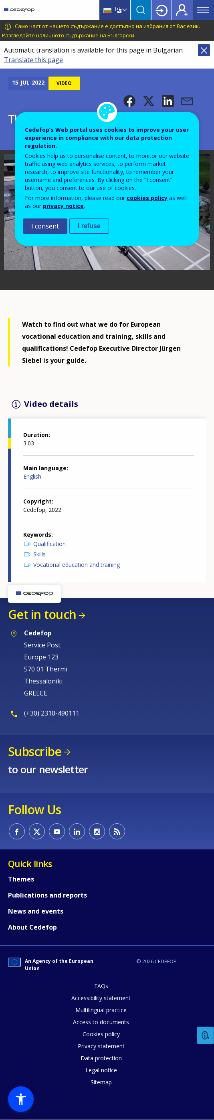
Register (182, 10)
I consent (45, 226)
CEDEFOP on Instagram (97, 831)
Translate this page (33, 59)
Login (161, 10)
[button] (129, 101)
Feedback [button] (205, 1035)
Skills (39, 554)
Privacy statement (101, 1046)
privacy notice (63, 206)
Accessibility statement (101, 998)
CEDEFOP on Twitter (37, 831)
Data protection (101, 1058)
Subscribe (34, 751)
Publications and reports (47, 895)
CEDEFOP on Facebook (17, 831)
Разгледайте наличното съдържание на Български (68, 35)
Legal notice (101, 1070)
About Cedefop (32, 927)
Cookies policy (101, 1034)
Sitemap (101, 1082)
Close (204, 50)
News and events (35, 911)
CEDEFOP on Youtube (57, 831)
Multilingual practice (101, 1010)
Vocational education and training (76, 564)
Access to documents (101, 1022)
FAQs (101, 986)
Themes (21, 879)
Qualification (49, 544)
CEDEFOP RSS (117, 831)
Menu (203, 10)
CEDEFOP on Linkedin (77, 831)
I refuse (89, 225)
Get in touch (42, 614)
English (32, 476)
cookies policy (147, 198)
